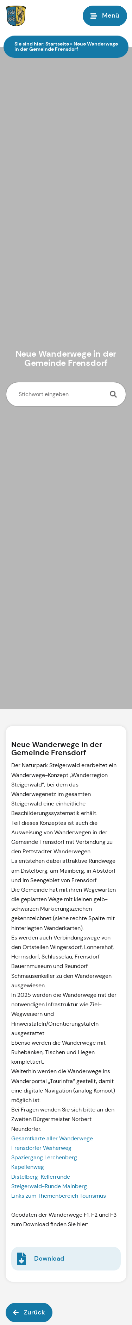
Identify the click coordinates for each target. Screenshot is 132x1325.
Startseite (57, 43)
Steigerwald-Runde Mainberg (50, 1186)
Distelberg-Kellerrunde (41, 1176)
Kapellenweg (28, 1167)
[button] (29, 1312)
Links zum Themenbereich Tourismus (59, 1195)
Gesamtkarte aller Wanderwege (53, 1138)
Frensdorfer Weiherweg (42, 1148)
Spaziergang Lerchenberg (45, 1157)
